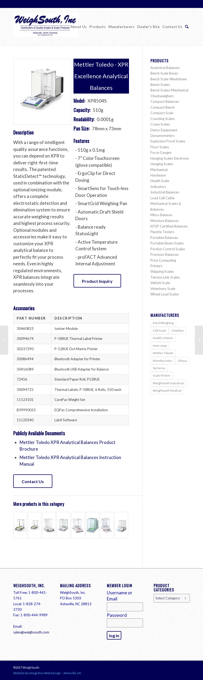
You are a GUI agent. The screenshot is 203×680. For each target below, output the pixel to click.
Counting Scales (162, 119)
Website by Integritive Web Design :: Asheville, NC (47, 673)
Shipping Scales (162, 271)
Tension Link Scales (165, 277)
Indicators (158, 186)
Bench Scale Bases (164, 73)
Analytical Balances (165, 68)
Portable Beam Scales (167, 243)
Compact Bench (162, 107)
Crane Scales (160, 124)
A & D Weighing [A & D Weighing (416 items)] (163, 323)
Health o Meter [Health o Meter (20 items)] (163, 338)
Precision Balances (164, 254)
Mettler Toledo (94, 64)
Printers (156, 266)
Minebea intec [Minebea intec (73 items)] (163, 360)
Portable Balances (164, 237)
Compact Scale (161, 113)
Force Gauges (161, 152)
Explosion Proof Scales (167, 141)
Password (117, 615)
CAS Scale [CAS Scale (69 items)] (159, 330)
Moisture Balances (164, 221)
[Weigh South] (46, 31)
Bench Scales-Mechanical (169, 90)
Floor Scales (159, 147)
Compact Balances (164, 101)
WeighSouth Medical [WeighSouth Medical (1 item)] (167, 390)
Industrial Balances (164, 192)
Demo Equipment (163, 130)
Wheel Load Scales (164, 294)
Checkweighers (162, 96)
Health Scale (159, 181)
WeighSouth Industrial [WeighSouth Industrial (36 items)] (168, 383)
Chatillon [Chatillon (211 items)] (177, 330)
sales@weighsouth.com (31, 632)
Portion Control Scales (167, 249)
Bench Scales (160, 84)
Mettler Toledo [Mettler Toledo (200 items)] (163, 353)
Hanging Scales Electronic (169, 158)
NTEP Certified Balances (169, 226)
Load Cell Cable (162, 198)
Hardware (158, 175)
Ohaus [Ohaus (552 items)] (182, 360)
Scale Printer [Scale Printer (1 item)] (161, 375)
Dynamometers (162, 135)
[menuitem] (78, 26)
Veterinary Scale (162, 288)
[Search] (187, 26)
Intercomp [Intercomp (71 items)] (160, 345)
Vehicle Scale (160, 283)
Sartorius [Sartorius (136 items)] (159, 368)
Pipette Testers (162, 232)
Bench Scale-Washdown (168, 79)
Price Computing (163, 260)
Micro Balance (161, 215)
